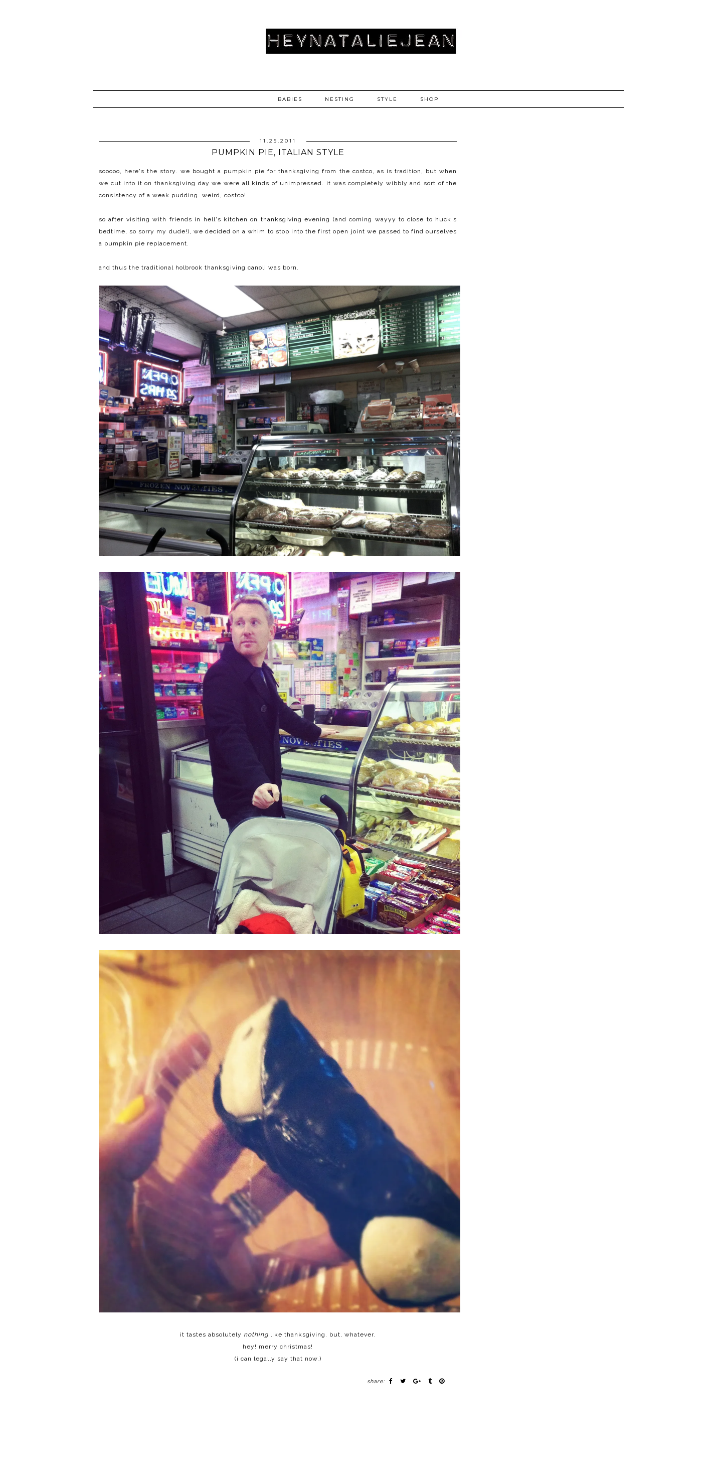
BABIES (290, 99)
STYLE (387, 99)
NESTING (339, 99)
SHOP (429, 99)
